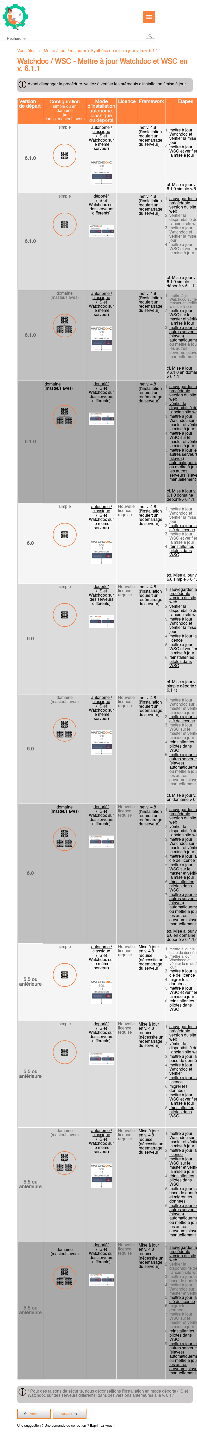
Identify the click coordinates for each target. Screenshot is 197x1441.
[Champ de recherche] (79, 37)
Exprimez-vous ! (102, 1425)
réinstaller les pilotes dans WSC (181, 551)
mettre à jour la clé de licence (183, 528)
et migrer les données (180, 1199)
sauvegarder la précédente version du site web (183, 205)
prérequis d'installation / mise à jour (153, 84)
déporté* (101, 196)
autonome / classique (101, 130)
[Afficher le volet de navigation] (149, 17)
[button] (150, 36)
